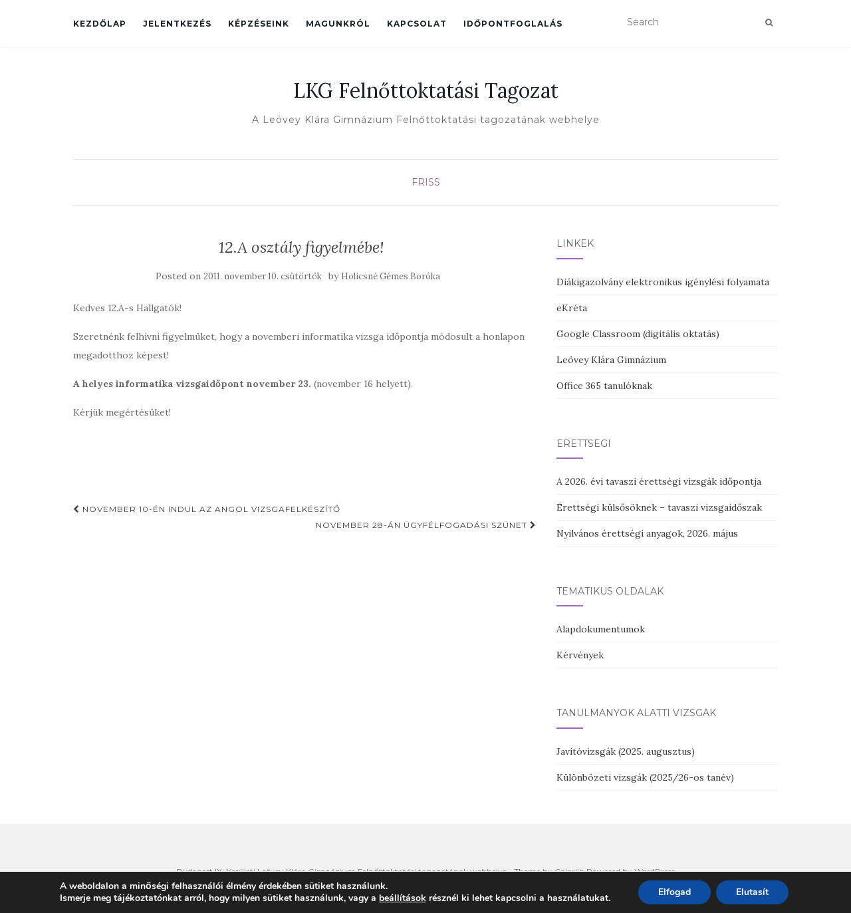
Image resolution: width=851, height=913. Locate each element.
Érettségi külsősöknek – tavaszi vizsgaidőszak (659, 507)
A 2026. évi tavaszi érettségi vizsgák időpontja (658, 481)
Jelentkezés (177, 24)
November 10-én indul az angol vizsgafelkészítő (206, 509)
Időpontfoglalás (512, 24)
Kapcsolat (417, 24)
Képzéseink (258, 24)
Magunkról (338, 24)
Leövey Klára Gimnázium (611, 360)
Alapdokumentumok (600, 629)
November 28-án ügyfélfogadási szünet (426, 525)
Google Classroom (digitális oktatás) (637, 334)
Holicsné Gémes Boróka (390, 276)
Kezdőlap (99, 24)
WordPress (654, 871)
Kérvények (580, 655)
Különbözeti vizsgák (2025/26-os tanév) (645, 777)
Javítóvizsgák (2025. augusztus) (625, 751)
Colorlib (569, 871)
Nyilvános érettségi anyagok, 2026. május (647, 533)
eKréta (571, 308)
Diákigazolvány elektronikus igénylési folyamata (662, 282)
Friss (426, 182)
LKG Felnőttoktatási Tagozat (425, 90)
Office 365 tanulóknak (604, 386)
